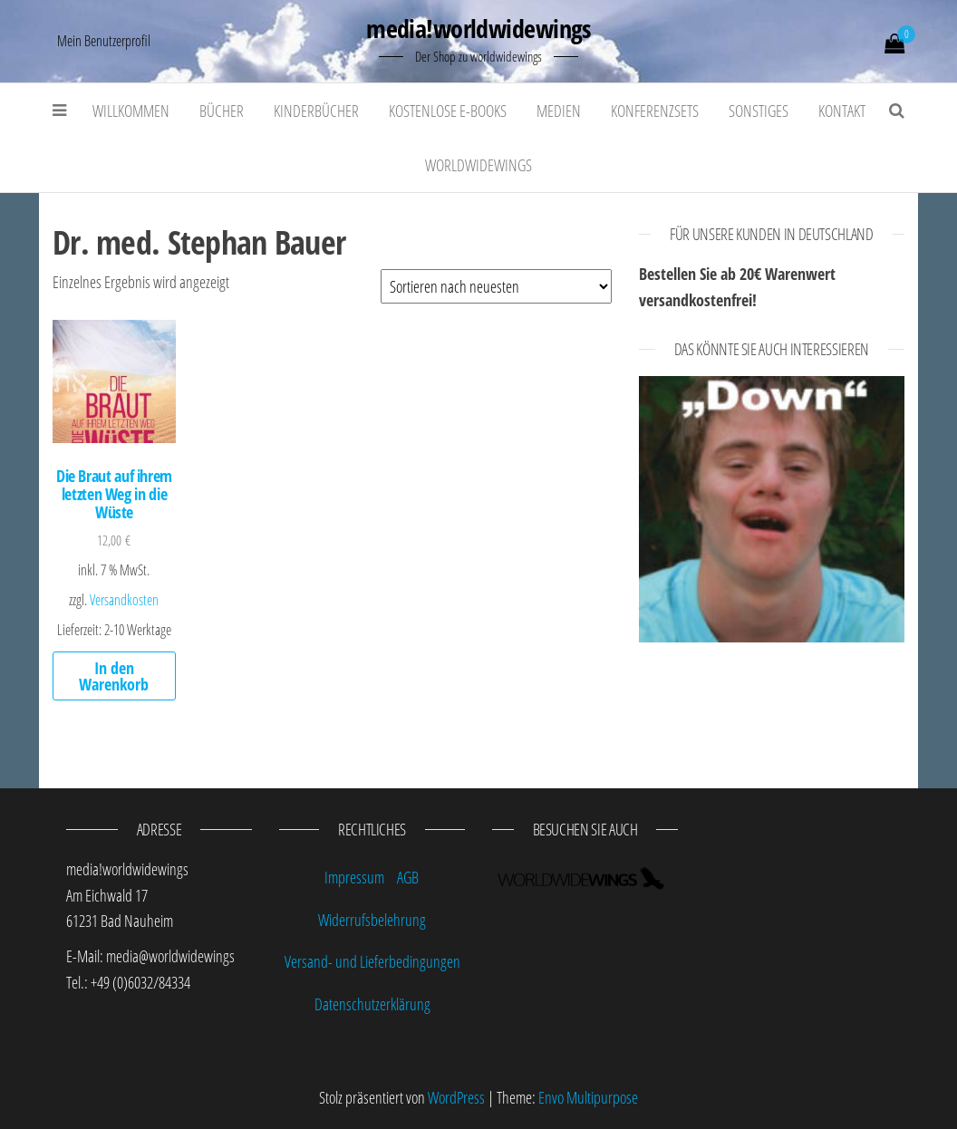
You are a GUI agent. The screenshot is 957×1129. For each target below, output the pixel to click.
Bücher (221, 110)
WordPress (456, 1097)
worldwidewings (478, 165)
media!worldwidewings (478, 28)
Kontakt (841, 110)
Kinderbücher (316, 110)
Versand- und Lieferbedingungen (372, 961)
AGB (408, 877)
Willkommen (130, 110)
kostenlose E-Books (448, 110)
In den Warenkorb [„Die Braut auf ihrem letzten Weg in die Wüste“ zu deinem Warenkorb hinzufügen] (114, 676)
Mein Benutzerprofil (103, 41)
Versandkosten (124, 600)
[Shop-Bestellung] (496, 286)
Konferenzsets (655, 110)
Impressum (354, 877)
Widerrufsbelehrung (372, 920)
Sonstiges (758, 110)
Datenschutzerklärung (372, 1004)
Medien (558, 110)
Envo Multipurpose (588, 1097)
